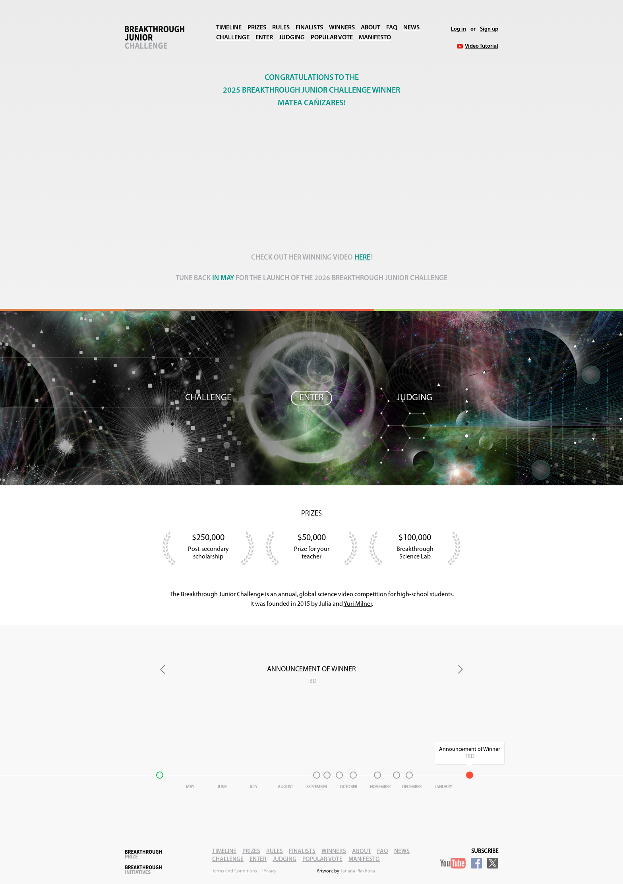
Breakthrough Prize (143, 854)
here (362, 258)
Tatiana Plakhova (358, 871)
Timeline (229, 28)
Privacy (269, 871)
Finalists (309, 28)
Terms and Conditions (234, 871)
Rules (281, 28)
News (411, 28)
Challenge (233, 38)
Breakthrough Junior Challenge (154, 37)
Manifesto (375, 38)
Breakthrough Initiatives (143, 869)
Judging (292, 38)
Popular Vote (332, 38)
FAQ (391, 28)
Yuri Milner (358, 604)
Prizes (257, 28)
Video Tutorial (481, 46)
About (370, 28)
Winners (342, 28)
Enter (264, 38)
